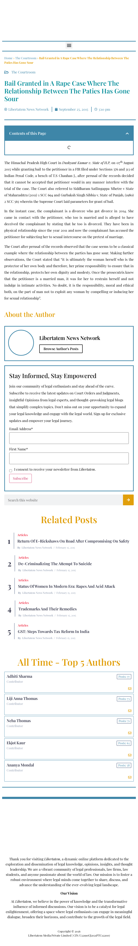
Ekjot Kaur (16, 743)
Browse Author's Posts (61, 348)
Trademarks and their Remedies (47, 608)
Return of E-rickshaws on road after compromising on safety (73, 541)
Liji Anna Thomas (22, 698)
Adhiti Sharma (19, 676)
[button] (69, 45)
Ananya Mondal (20, 765)
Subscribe (20, 478)
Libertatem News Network (37, 547)
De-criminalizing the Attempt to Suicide (55, 563)
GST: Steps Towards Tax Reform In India (53, 631)
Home (8, 58)
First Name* (18, 449)
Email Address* (21, 429)
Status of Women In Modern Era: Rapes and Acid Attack (66, 586)
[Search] (128, 500)
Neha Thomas (19, 721)
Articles (22, 535)
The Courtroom (25, 58)
